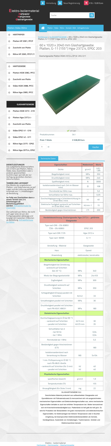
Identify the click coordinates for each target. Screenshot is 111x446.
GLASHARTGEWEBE (58, 36)
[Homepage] (43, 28)
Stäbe (56, 28)
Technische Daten (48, 158)
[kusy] (43, 146)
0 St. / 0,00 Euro (96, 3)
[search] (91, 15)
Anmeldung (51, 3)
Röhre (62, 28)
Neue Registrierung (71, 3)
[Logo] (24, 15)
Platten (50, 28)
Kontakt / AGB (71, 28)
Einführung (43, 36)
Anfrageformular (83, 28)
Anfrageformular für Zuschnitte (18, 206)
